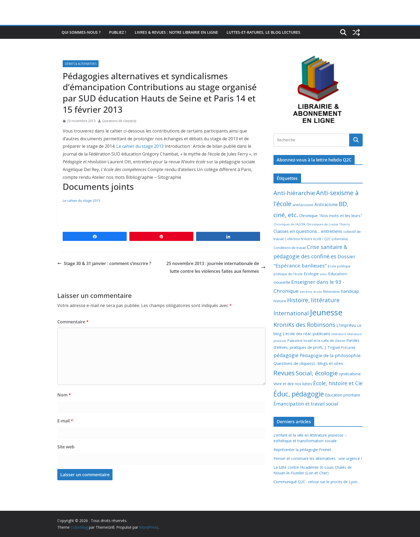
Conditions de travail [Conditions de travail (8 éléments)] (289, 247)
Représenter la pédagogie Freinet (302, 449)
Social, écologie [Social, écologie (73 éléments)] (317, 373)
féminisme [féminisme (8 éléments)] (331, 291)
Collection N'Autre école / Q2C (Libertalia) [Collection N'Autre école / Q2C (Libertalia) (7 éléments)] (316, 239)
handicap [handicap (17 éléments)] (350, 291)
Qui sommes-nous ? (81, 32)
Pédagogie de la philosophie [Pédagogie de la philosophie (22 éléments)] (330, 355)
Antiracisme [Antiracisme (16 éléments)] (326, 204)
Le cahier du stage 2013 (140, 146)
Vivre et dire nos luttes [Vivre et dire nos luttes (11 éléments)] (292, 383)
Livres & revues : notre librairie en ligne (176, 32)
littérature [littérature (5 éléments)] (338, 334)
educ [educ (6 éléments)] (323, 274)
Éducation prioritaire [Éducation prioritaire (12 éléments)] (342, 395)
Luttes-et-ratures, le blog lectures (263, 32)
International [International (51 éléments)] (291, 313)
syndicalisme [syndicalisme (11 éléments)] (350, 373)
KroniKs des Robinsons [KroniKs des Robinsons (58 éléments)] (304, 324)
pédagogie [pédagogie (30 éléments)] (286, 355)
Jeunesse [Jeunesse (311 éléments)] (326, 312)
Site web (65, 447)
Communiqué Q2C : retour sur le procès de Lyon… (316, 481)
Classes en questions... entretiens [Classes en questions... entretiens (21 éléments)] (307, 231)
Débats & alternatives (80, 64)
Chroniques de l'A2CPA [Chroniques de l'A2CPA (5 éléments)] (289, 224)
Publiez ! (117, 32)
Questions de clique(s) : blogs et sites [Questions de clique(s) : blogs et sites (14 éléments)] (308, 363)
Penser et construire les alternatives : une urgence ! (317, 458)
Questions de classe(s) (119, 121)
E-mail (65, 421)
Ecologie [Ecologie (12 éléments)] (311, 273)
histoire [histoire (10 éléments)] (279, 300)
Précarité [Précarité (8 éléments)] (348, 347)
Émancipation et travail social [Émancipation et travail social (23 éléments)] (305, 404)
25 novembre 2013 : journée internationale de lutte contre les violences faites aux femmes (215, 267)
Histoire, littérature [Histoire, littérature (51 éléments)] (313, 300)
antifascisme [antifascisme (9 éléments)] (302, 204)
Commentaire (73, 322)
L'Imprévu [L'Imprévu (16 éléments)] (346, 325)
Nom (64, 395)
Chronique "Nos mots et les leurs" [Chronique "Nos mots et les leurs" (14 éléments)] (330, 215)
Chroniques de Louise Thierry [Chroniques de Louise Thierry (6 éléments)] (328, 224)
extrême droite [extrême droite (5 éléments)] (311, 292)
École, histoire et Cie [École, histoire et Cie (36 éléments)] (338, 383)
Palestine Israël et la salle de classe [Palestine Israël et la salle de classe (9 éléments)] (316, 340)
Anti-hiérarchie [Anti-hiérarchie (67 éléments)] (294, 193)
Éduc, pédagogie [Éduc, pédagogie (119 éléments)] (298, 393)
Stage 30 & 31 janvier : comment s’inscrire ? (104, 263)
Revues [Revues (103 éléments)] (284, 372)
